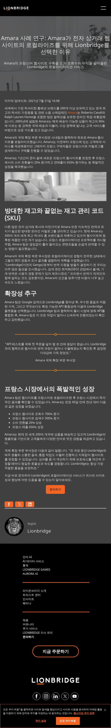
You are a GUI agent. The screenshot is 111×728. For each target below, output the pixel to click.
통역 (25, 565)
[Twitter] (65, 696)
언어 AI (27, 557)
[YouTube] (74, 696)
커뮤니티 (28, 624)
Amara (72, 112)
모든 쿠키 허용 (68, 720)
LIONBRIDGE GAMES (36, 569)
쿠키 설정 (40, 720)
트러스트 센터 (32, 595)
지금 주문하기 (55, 651)
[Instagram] (46, 696)
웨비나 (27, 603)
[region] (55, 716)
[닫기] (105, 710)
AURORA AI (30, 574)
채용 (25, 620)
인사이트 (28, 599)
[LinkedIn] (55, 696)
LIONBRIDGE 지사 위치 (38, 632)
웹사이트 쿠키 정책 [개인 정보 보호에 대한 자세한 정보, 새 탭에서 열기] (83, 713)
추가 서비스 (30, 628)
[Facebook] (36, 696)
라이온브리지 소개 (34, 590)
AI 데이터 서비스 (33, 561)
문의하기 (55, 489)
